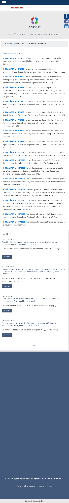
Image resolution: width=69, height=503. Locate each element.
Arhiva (34, 346)
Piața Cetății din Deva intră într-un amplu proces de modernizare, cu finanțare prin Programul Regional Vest (31, 300)
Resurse (41, 486)
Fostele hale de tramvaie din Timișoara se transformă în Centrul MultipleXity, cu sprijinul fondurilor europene (29, 324)
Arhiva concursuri (30, 486)
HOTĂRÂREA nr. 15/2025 (14, 200)
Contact (49, 486)
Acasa (19, 486)
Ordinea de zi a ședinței (13, 53)
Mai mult (7, 257)
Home (8, 44)
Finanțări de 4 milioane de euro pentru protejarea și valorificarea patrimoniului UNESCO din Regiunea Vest (29, 243)
